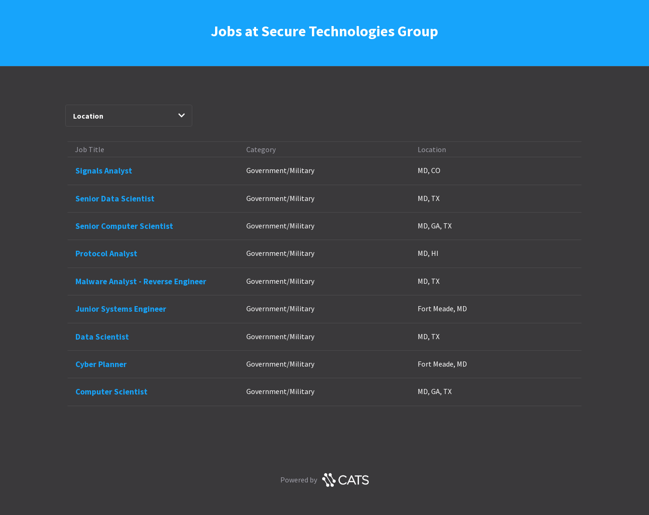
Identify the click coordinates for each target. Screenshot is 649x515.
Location (129, 115)
